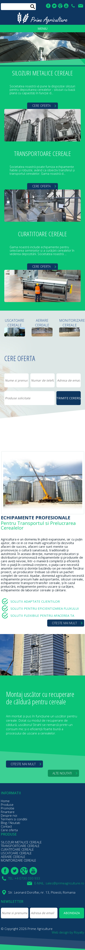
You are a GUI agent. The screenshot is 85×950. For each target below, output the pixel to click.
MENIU (42, 28)
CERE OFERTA (41, 106)
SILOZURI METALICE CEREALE (42, 73)
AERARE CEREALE (42, 322)
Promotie (7, 808)
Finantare (8, 812)
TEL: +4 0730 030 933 (73, 5)
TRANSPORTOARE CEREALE (42, 154)
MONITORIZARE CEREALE (69, 322)
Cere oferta (9, 830)
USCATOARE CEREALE (14, 322)
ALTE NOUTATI (62, 773)
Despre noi (9, 815)
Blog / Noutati (10, 823)
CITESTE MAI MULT (64, 623)
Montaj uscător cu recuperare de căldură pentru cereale (40, 697)
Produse (7, 804)
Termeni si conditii (14, 819)
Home (5, 801)
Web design (60, 932)
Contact (6, 826)
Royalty (79, 932)
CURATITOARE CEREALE (42, 234)
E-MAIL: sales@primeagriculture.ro (81, 5)
